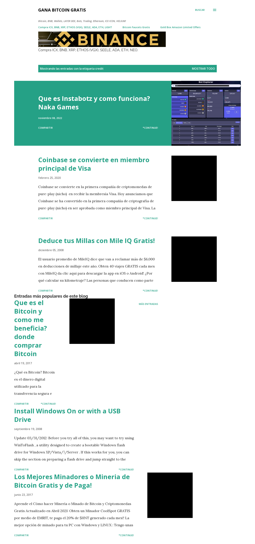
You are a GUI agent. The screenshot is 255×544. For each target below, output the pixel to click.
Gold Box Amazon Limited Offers (180, 27)
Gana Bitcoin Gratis (62, 10)
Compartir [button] (45, 127)
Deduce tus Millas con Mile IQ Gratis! (96, 240)
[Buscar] (200, 10)
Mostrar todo (203, 69)
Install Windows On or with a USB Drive (67, 415)
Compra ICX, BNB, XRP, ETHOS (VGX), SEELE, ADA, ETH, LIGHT (75, 27)
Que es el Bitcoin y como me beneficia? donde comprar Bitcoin (30, 328)
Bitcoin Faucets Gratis (136, 27)
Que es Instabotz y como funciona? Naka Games (94, 102)
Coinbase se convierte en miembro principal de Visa (93, 164)
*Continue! (150, 127)
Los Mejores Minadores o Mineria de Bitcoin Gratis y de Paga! (72, 481)
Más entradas (148, 304)
